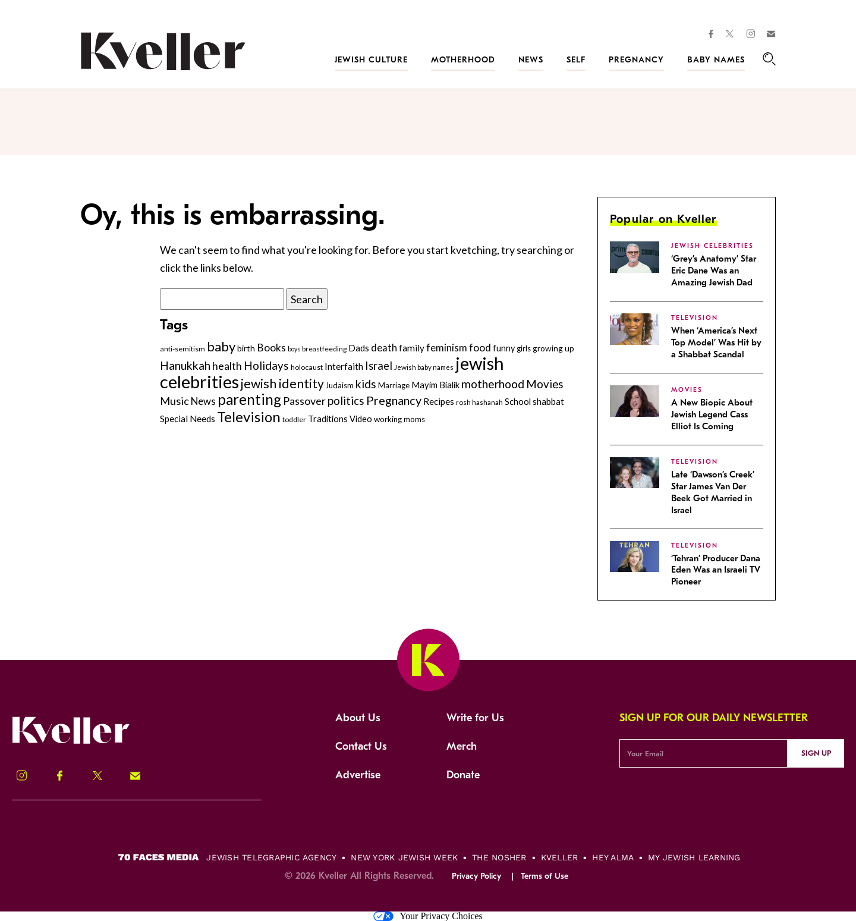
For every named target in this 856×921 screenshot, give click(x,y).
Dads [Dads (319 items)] (358, 348)
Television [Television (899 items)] (249, 416)
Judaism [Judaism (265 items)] (340, 385)
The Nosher (499, 857)
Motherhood (463, 60)
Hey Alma (613, 857)
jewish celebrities (712, 246)
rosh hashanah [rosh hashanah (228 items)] (479, 402)
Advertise (357, 775)
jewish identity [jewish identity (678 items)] (282, 383)
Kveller (559, 857)
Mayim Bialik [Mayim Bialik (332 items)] (435, 384)
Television (694, 318)
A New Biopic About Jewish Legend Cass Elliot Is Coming (712, 414)
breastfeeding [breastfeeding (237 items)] (324, 348)
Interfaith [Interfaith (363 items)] (344, 366)
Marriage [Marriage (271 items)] (394, 385)
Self (576, 60)
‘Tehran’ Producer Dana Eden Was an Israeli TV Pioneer (715, 570)
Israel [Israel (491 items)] (378, 365)
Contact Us (361, 746)
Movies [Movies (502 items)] (545, 384)
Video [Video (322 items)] (361, 419)
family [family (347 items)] (411, 347)
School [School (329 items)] (518, 401)
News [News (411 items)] (203, 401)
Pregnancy (636, 60)
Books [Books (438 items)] (271, 347)
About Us (357, 718)
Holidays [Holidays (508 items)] (266, 365)
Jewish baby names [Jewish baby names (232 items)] (424, 367)
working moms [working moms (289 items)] (399, 419)
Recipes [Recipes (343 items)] (438, 401)
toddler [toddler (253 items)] (294, 419)
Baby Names (716, 60)
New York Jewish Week (404, 857)
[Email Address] (703, 753)
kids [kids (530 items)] (365, 384)
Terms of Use (544, 876)
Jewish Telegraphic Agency (271, 857)
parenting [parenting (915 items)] (249, 399)
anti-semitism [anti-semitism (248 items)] (182, 348)
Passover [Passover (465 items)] (304, 400)
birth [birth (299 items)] (246, 348)
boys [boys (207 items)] (294, 349)
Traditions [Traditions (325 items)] (328, 419)
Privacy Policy (476, 876)
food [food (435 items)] (480, 347)
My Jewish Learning (694, 857)
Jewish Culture (371, 60)
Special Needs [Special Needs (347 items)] (187, 418)
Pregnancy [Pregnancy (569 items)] (393, 400)
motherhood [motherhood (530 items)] (492, 384)
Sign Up (816, 753)
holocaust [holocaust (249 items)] (307, 367)
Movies (687, 390)
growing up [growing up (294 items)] (553, 348)
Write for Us (475, 718)
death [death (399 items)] (384, 348)
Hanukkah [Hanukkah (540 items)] (185, 365)
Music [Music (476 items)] (174, 400)
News (530, 60)
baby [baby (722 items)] (221, 346)
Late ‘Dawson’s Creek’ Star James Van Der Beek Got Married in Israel (712, 492)
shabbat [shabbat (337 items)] (548, 401)
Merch (461, 746)
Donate (463, 775)
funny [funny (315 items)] (504, 348)
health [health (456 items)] (227, 365)
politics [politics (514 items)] (346, 400)
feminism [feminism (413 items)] (446, 347)
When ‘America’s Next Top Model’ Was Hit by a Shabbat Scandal (716, 342)
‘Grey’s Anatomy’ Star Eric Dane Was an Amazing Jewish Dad (713, 270)
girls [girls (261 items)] (524, 348)
